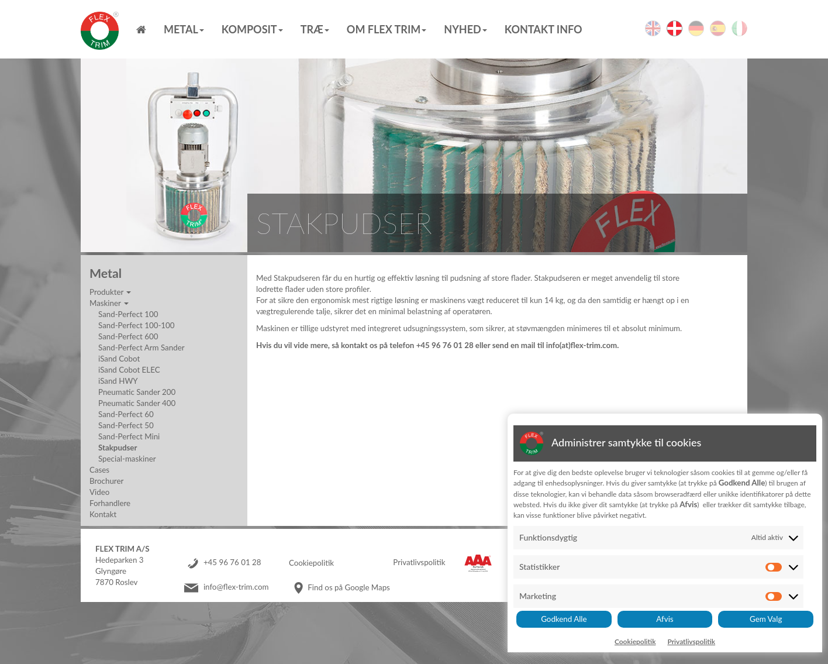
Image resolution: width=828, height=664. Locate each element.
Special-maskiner (127, 458)
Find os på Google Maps (349, 587)
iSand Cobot (119, 358)
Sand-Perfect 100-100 (136, 325)
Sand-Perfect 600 (128, 336)
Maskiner (109, 303)
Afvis (664, 619)
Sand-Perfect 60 (126, 414)
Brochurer (106, 481)
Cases (99, 469)
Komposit (252, 29)
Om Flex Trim (386, 29)
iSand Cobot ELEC (129, 369)
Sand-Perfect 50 (126, 425)
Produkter (110, 292)
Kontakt (102, 514)
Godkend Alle (563, 619)
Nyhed (465, 29)
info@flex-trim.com (236, 587)
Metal (184, 29)
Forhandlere (109, 503)
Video (99, 492)
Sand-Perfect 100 (128, 314)
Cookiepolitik (311, 562)
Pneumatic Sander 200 (136, 392)
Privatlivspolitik (419, 562)
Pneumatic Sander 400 (136, 403)
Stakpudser (117, 447)
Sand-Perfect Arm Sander (141, 347)
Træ (315, 29)
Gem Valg (766, 619)
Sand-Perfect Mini (129, 436)
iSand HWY (118, 381)
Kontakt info (543, 29)
